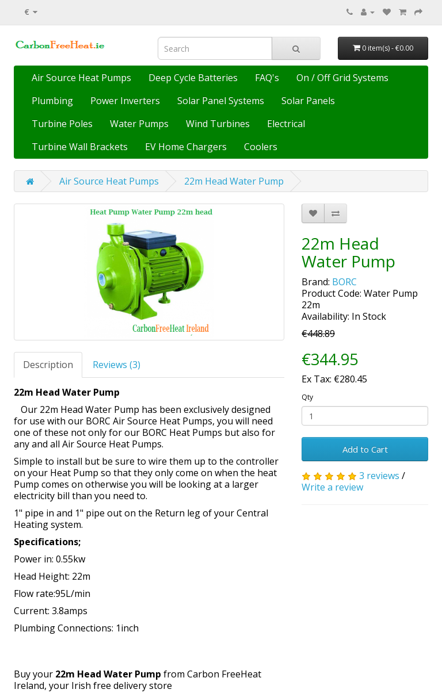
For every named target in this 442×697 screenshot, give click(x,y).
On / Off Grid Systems (342, 77)
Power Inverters (125, 100)
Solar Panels (308, 100)
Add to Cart (365, 449)
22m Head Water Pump (234, 181)
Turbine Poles (62, 123)
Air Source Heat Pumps (81, 77)
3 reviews (379, 475)
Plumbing (52, 100)
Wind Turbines (218, 123)
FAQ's (267, 77)
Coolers (260, 146)
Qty (307, 397)
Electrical (286, 123)
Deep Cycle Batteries (193, 77)
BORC (344, 281)
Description (48, 364)
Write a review (332, 487)
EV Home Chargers (186, 146)
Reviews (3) (116, 364)
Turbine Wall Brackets (80, 146)
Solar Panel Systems (220, 100)
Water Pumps (139, 123)
